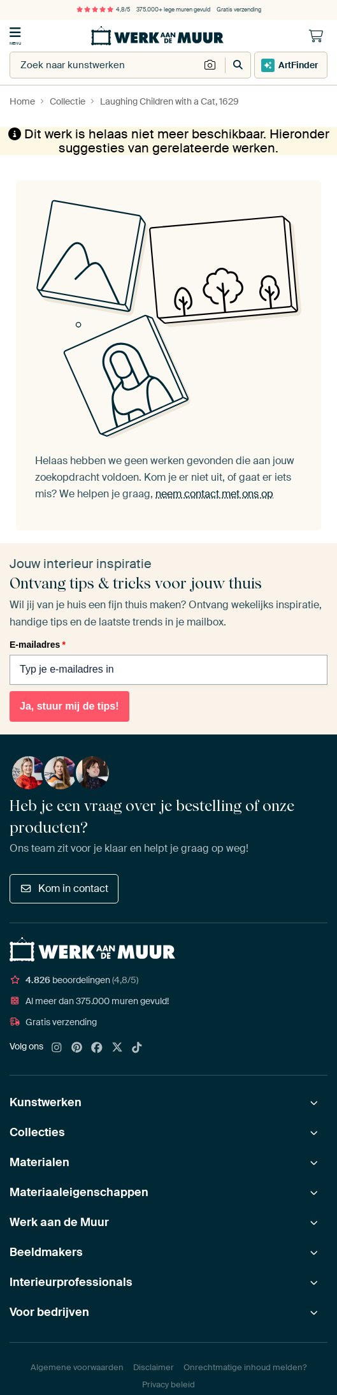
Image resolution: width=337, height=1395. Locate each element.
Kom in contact (64, 888)
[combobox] (104, 65)
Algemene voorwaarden (77, 1367)
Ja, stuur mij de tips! (69, 706)
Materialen (39, 1162)
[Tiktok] (137, 1048)
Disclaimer (153, 1367)
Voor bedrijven (49, 1312)
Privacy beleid (168, 1384)
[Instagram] (57, 1048)
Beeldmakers (46, 1252)
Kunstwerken (46, 1102)
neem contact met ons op (214, 493)
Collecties (37, 1132)
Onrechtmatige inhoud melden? (244, 1367)
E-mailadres (38, 644)
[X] (117, 1048)
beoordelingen (74, 980)
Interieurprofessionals (71, 1282)
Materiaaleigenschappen (79, 1192)
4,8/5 (103, 9)
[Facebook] (97, 1048)
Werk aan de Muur (59, 1222)
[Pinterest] (77, 1048)
